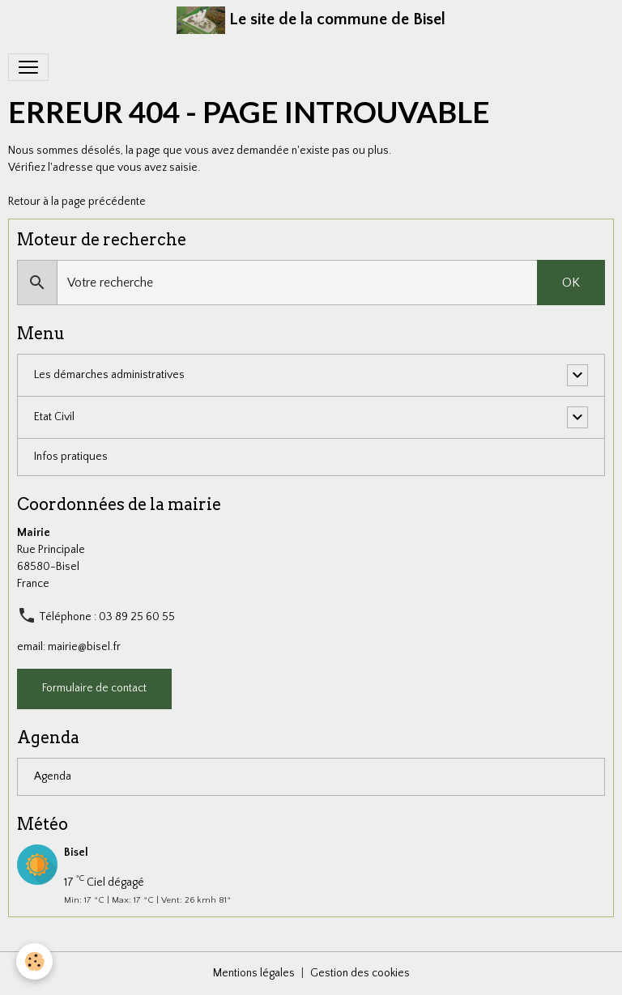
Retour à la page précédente (77, 201)
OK (571, 282)
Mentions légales (254, 973)
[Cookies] (34, 961)
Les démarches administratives (109, 374)
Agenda (52, 776)
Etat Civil (54, 416)
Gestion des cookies (360, 973)
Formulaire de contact (94, 688)
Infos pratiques (71, 456)
